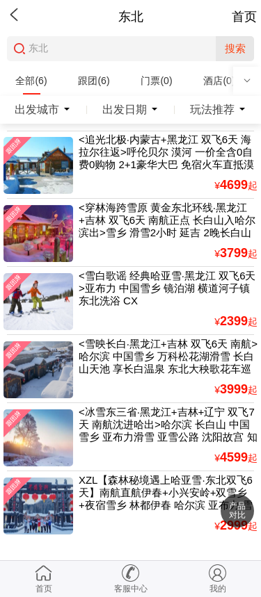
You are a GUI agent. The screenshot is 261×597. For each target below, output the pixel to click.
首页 (244, 17)
